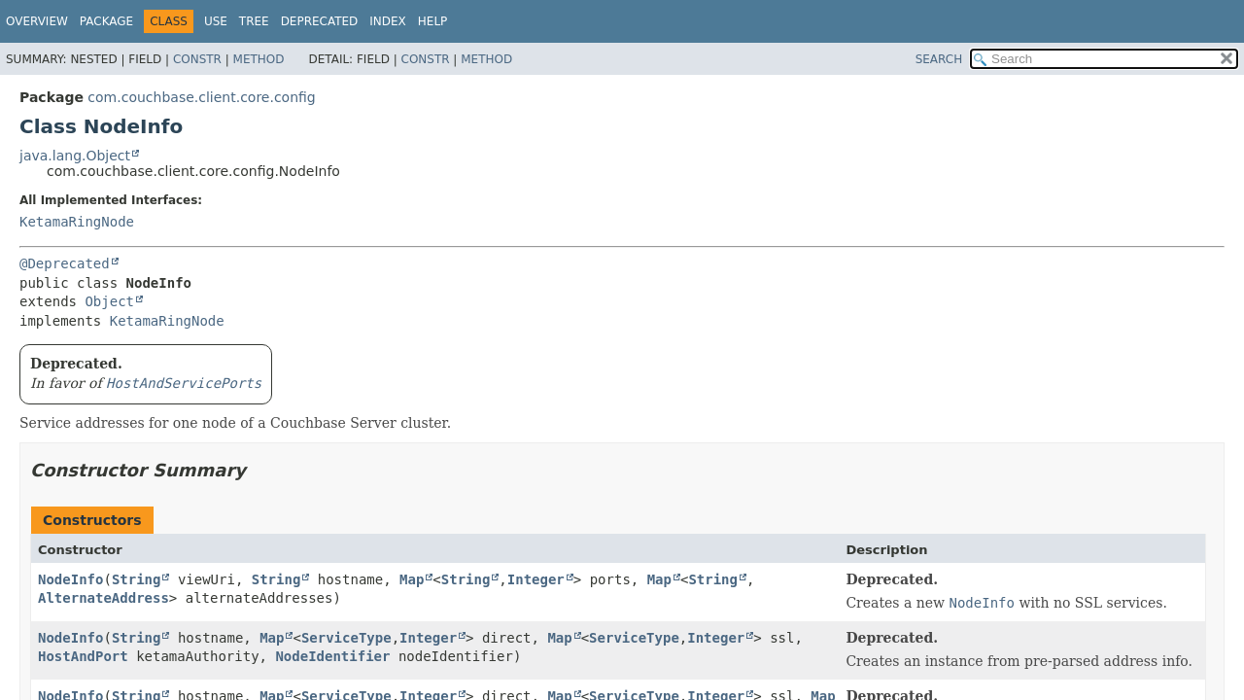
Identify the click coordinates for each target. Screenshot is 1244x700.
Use (215, 21)
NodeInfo (70, 579)
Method (259, 59)
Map (411, 579)
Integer (536, 579)
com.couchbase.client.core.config (201, 97)
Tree (254, 21)
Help (433, 21)
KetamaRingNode (76, 221)
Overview (37, 21)
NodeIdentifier (332, 656)
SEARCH (939, 59)
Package (106, 21)
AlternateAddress (103, 598)
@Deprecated (64, 263)
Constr (197, 59)
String (136, 579)
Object (109, 301)
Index (387, 21)
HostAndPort (83, 656)
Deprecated (320, 21)
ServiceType (346, 638)
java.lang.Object (74, 155)
